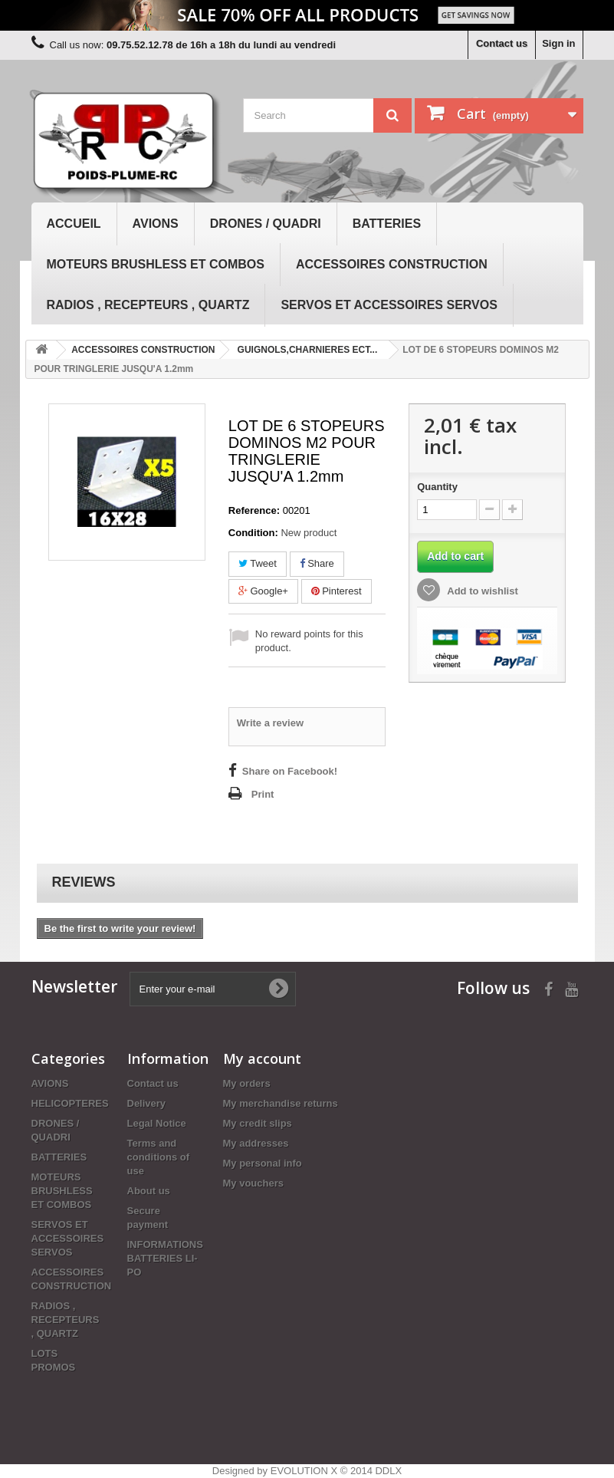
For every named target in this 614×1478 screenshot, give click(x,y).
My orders (247, 1083)
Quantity (437, 486)
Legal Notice (156, 1123)
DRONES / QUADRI (265, 223)
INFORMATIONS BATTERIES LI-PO (165, 1258)
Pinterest (336, 591)
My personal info (262, 1163)
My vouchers (253, 1183)
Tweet (257, 563)
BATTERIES (387, 223)
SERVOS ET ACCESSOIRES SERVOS (389, 304)
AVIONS (156, 223)
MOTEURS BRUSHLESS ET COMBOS (155, 264)
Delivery (146, 1103)
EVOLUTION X (304, 1470)
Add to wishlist (481, 591)
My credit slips (257, 1123)
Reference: (254, 510)
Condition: (253, 532)
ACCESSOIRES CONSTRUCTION (392, 264)
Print (262, 794)
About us (148, 1191)
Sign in (558, 43)
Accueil (74, 223)
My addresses (256, 1143)
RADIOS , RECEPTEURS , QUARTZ (148, 304)
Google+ (263, 591)
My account (262, 1058)
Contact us (501, 43)
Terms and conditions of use (158, 1157)
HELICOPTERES (70, 1103)
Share (317, 563)
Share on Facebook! (289, 771)
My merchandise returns (280, 1103)
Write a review (270, 723)
